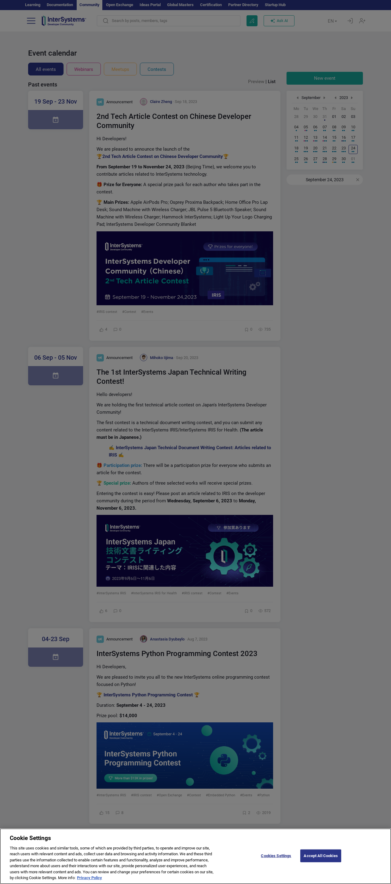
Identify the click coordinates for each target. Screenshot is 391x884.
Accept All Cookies (321, 862)
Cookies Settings (276, 862)
